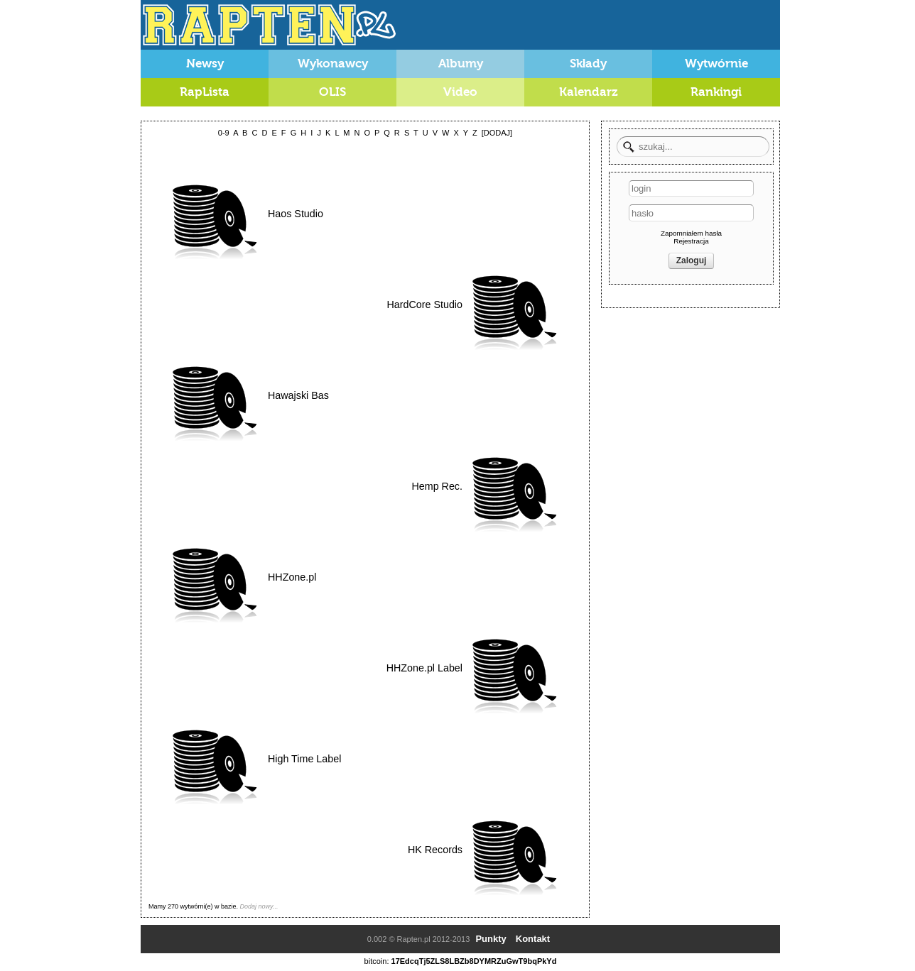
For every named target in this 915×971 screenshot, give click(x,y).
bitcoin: (376, 961)
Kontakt (533, 938)
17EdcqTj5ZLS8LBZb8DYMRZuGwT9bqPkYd (474, 961)
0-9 (223, 132)
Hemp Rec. (436, 486)
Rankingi (716, 92)
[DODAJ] (497, 132)
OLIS (332, 92)
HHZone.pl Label (424, 668)
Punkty (490, 938)
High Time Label (304, 758)
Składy (588, 63)
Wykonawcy (333, 63)
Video (460, 92)
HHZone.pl (292, 577)
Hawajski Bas (298, 395)
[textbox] (693, 146)
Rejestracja (690, 241)
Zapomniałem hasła (691, 233)
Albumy (460, 63)
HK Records (435, 849)
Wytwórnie (716, 63)
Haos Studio (295, 213)
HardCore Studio (425, 304)
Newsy (205, 63)
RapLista (204, 92)
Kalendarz (588, 92)
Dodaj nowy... (259, 906)
